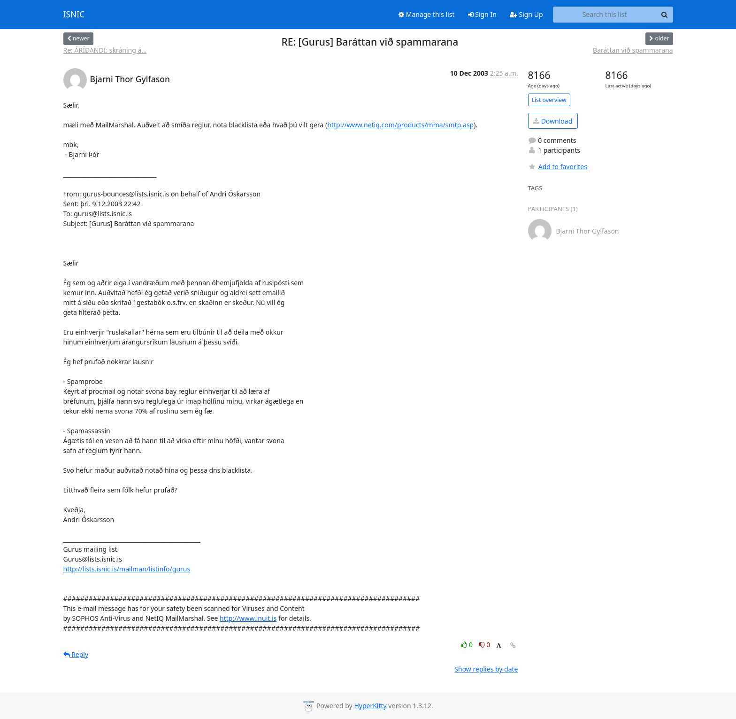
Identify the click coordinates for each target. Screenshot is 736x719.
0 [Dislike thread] (485, 644)
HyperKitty (370, 705)
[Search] (664, 15)
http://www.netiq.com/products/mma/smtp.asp (400, 124)
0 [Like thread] (467, 644)
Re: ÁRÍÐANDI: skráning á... (105, 50)
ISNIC (74, 14)
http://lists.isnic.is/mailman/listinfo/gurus (127, 568)
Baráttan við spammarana (633, 50)
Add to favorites (557, 166)
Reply (76, 654)
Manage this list (427, 14)
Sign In (482, 14)
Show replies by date (486, 668)
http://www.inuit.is (248, 618)
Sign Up (526, 14)
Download (552, 121)
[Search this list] (605, 15)
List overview (549, 100)
